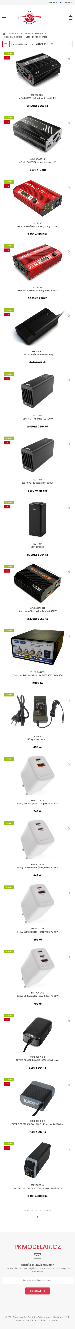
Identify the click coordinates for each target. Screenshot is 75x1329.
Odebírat (35, 1291)
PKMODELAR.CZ (37, 1246)
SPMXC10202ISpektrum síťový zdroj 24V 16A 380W (37, 610)
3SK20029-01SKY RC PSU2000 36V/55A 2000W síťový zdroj (38, 1187)
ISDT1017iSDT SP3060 (37, 545)
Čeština (65, 2)
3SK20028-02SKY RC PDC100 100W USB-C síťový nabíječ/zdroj (37, 1122)
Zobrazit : (42, 43)
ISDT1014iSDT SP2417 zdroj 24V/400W (37, 417)
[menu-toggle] (4, 17)
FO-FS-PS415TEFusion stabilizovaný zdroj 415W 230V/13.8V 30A (38, 674)
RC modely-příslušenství (34, 33)
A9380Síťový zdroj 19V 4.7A (37, 738)
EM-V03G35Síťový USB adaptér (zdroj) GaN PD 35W (37, 866)
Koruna (52, 2)
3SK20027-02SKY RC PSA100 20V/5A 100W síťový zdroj (37, 1058)
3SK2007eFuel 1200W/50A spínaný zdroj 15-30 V (37, 289)
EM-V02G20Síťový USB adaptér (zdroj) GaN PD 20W (37, 802)
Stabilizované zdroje (36, 36)
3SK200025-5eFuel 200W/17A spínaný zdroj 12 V (37, 161)
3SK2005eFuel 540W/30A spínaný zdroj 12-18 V (37, 225)
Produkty (13, 33)
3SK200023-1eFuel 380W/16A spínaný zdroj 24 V (37, 97)
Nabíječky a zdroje (13, 36)
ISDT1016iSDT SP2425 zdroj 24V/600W (37, 481)
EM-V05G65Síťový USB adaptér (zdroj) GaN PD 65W (37, 994)
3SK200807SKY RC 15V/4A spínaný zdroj (37, 353)
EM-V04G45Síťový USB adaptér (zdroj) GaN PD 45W (37, 930)
